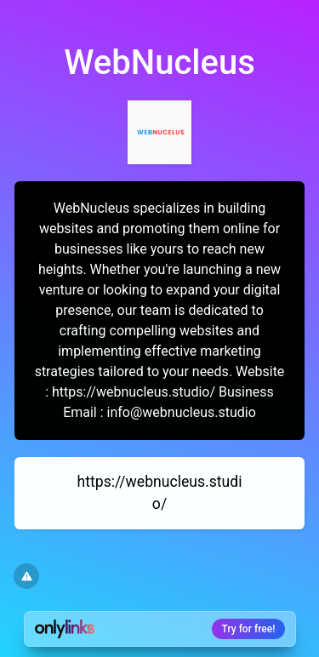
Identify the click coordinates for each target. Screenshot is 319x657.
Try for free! (249, 629)
